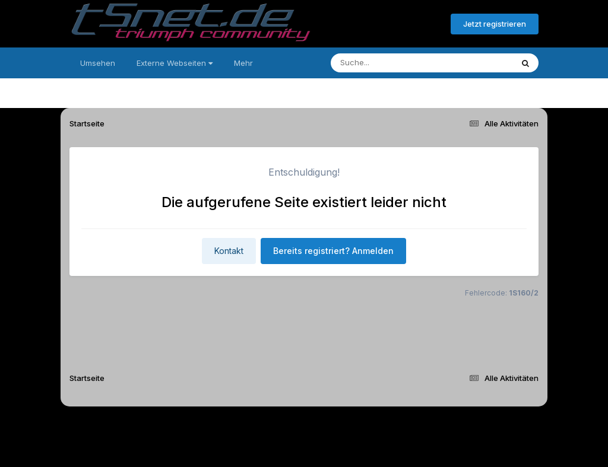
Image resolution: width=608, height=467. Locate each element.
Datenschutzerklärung (311, 425)
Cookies (422, 425)
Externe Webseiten (175, 63)
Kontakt (228, 251)
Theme (238, 425)
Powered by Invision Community (304, 449)
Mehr (243, 63)
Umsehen (97, 63)
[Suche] (397, 62)
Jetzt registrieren (494, 23)
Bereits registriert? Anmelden (377, 24)
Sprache (190, 425)
